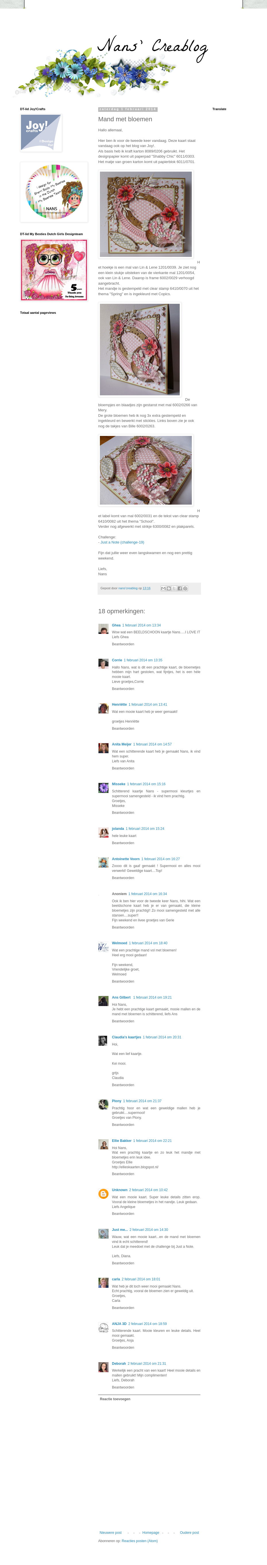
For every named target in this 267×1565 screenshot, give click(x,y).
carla (116, 1279)
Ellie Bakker (121, 1141)
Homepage (150, 1533)
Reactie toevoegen (115, 1399)
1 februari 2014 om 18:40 (148, 943)
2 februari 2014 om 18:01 (141, 1279)
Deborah (119, 1364)
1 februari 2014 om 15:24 (145, 829)
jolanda (118, 829)
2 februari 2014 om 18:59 (147, 1324)
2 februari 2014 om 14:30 (148, 1230)
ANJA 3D (119, 1324)
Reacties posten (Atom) (140, 1541)
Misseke (118, 784)
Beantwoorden (123, 644)
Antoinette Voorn (126, 859)
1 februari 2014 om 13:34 (141, 625)
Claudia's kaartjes (126, 1037)
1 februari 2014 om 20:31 (162, 1037)
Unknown (119, 1190)
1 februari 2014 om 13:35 (143, 660)
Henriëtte (119, 705)
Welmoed (119, 943)
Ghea (116, 625)
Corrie (117, 660)
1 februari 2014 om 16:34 (147, 894)
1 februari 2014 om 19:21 (152, 997)
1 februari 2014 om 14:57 (152, 744)
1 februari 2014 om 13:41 (148, 705)
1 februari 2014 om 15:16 (146, 784)
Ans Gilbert (121, 997)
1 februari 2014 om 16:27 (160, 859)
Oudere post (189, 1533)
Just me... (120, 1230)
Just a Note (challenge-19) (122, 542)
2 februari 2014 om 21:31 (147, 1364)
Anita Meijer (121, 744)
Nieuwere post (111, 1533)
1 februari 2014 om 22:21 (152, 1141)
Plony (116, 1101)
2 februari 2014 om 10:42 (148, 1190)
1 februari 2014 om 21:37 (142, 1101)
